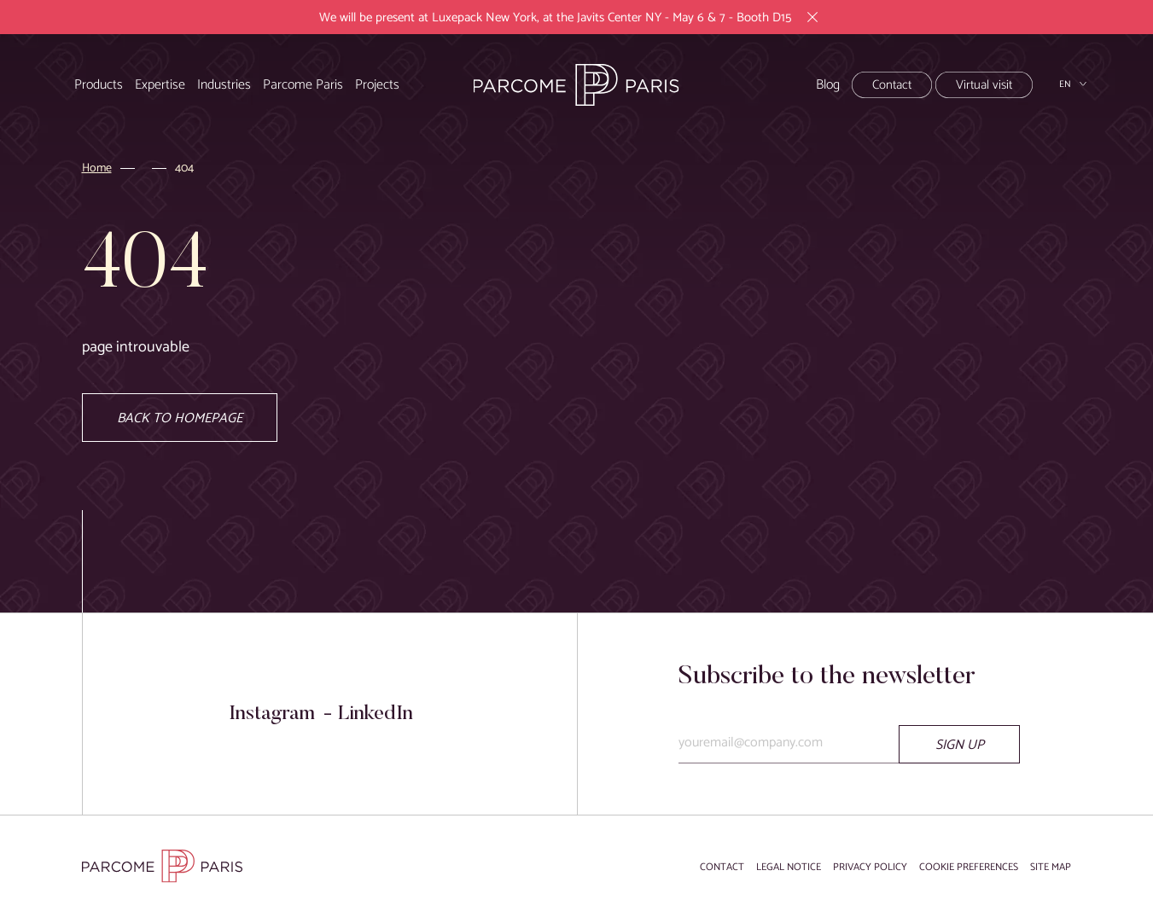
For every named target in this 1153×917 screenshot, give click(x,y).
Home (97, 169)
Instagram (272, 714)
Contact (891, 85)
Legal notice (788, 867)
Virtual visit (984, 85)
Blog (828, 84)
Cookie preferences (968, 867)
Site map (1050, 867)
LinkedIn (375, 714)
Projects (377, 84)
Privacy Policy (870, 867)
